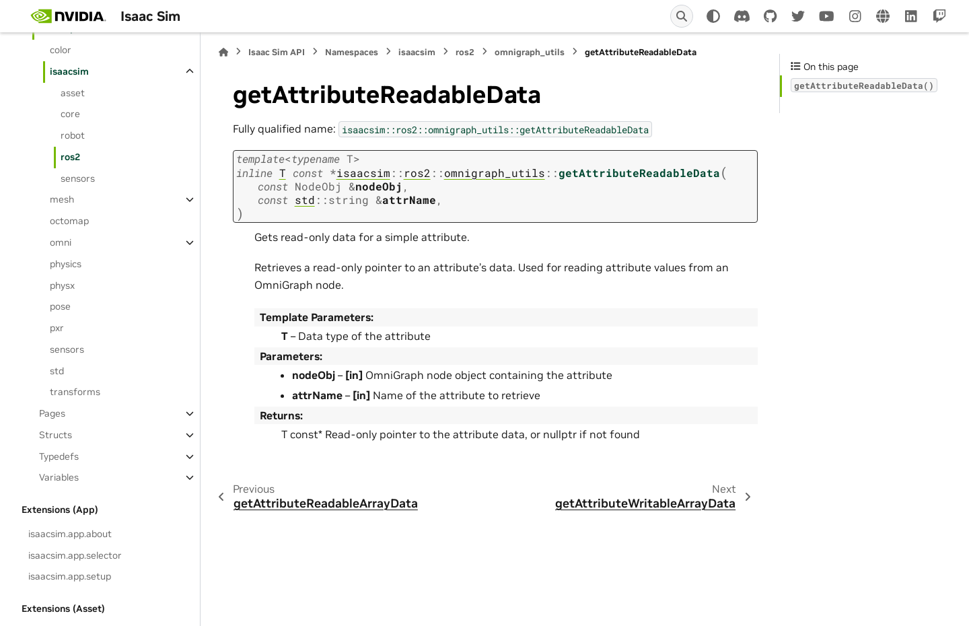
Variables (59, 477)
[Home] (223, 52)
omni (60, 242)
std (57, 371)
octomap (69, 221)
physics (65, 264)
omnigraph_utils (530, 52)
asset (73, 93)
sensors (78, 178)
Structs (55, 435)
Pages (52, 413)
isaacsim (69, 71)
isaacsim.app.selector (75, 555)
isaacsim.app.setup (69, 576)
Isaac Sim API (276, 52)
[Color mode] (713, 16)
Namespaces (351, 52)
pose (60, 306)
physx (62, 285)
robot (73, 135)
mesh (62, 199)
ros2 (70, 157)
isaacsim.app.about (70, 534)
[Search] (681, 16)
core (70, 114)
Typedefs (59, 456)
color (60, 50)
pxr (57, 328)
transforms (75, 392)
